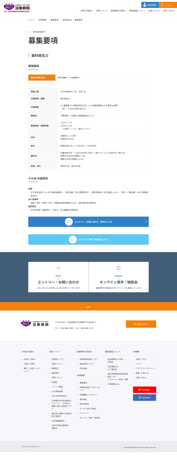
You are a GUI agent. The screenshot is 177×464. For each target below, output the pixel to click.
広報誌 (54, 394)
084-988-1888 (67, 340)
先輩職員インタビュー (89, 406)
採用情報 (42, 19)
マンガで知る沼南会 (88, 420)
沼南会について (58, 371)
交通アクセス (154, 10)
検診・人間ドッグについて (32, 381)
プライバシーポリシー (145, 380)
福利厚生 (83, 411)
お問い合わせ (169, 10)
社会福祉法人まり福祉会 (113, 379)
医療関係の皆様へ (118, 10)
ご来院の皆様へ (86, 10)
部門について (57, 389)
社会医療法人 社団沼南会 (115, 372)
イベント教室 (57, 398)
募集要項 (55, 19)
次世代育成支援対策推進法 (60, 438)
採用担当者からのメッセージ (90, 400)
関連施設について (137, 10)
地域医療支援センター (89, 371)
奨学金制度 (84, 415)
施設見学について (87, 375)
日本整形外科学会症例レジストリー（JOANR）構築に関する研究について (62, 416)
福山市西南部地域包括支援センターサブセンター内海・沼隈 (118, 388)
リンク (138, 375)
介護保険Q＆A (113, 396)
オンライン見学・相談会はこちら (93, 243)
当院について (102, 10)
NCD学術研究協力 (59, 407)
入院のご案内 (29, 375)
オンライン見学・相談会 (90, 429)
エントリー (84, 425)
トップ (31, 19)
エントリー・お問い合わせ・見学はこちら (94, 222)
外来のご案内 (29, 371)
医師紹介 (55, 380)
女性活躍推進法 (58, 432)
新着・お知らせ (142, 385)
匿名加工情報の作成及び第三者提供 (62, 426)
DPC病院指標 (57, 403)
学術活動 (83, 380)
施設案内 (55, 385)
